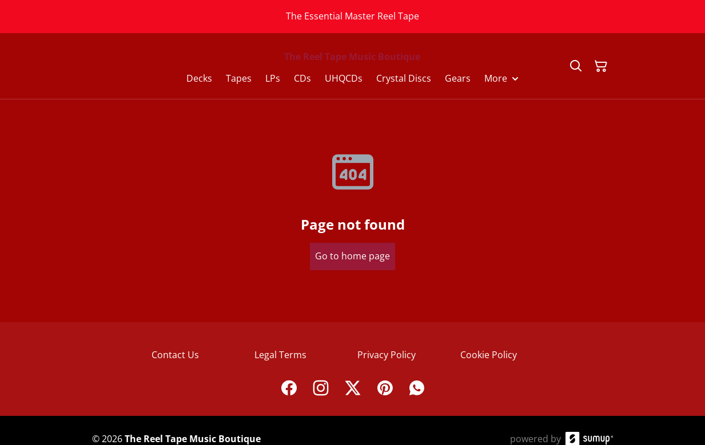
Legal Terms (280, 354)
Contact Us (175, 354)
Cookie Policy (488, 354)
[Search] (575, 66)
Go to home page (352, 256)
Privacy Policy (386, 354)
